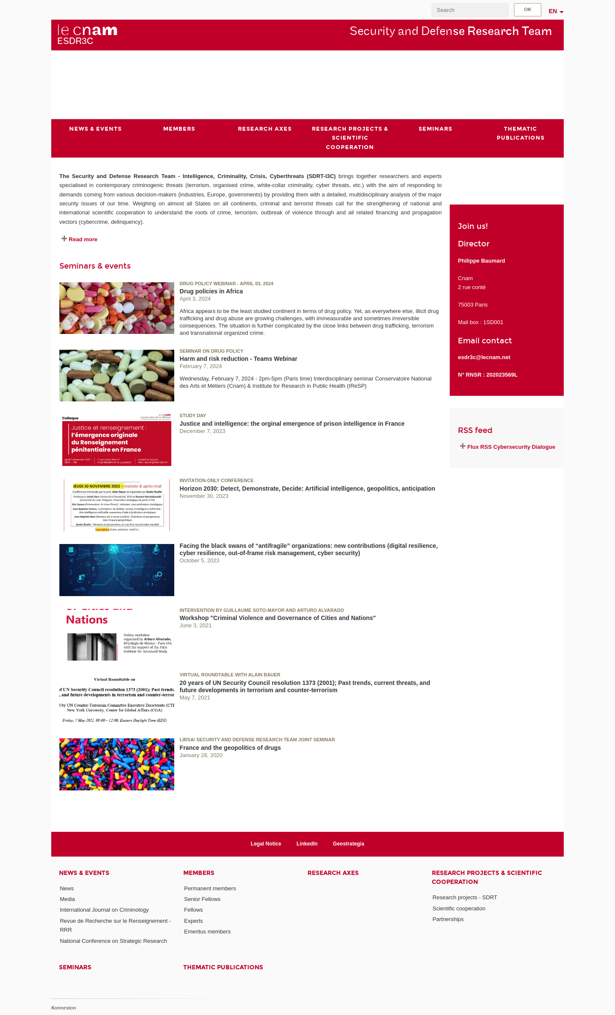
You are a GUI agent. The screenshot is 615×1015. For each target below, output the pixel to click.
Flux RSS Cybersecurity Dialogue (511, 447)
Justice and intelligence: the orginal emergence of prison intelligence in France (292, 423)
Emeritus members (207, 931)
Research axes (333, 873)
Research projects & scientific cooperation (487, 877)
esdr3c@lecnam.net (484, 357)
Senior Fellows (202, 899)
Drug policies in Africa (211, 291)
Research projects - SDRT (465, 897)
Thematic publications (223, 967)
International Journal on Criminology (104, 910)
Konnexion (63, 1007)
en (553, 11)
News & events (84, 873)
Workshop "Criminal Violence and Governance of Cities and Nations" (278, 617)
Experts (193, 920)
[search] (469, 10)
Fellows (193, 910)
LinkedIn (306, 844)
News (67, 888)
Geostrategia (348, 844)
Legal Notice (266, 844)
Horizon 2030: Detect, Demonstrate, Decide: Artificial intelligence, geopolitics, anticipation (308, 488)
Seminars (75, 967)
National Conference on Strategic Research (113, 940)
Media (67, 899)
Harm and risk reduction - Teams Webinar (239, 358)
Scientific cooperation (459, 908)
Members (198, 873)
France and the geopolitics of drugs (230, 747)
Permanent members (210, 888)
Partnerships (448, 919)
